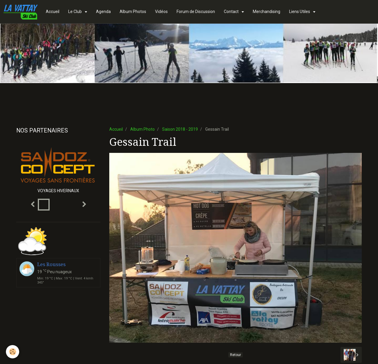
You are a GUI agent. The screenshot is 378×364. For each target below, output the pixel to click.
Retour (235, 355)
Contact (231, 11)
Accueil (52, 11)
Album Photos (133, 11)
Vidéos (161, 11)
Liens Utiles (300, 11)
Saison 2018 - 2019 (180, 129)
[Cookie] (12, 351)
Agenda (103, 11)
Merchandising (266, 11)
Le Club (75, 11)
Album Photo (142, 129)
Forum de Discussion (196, 11)
